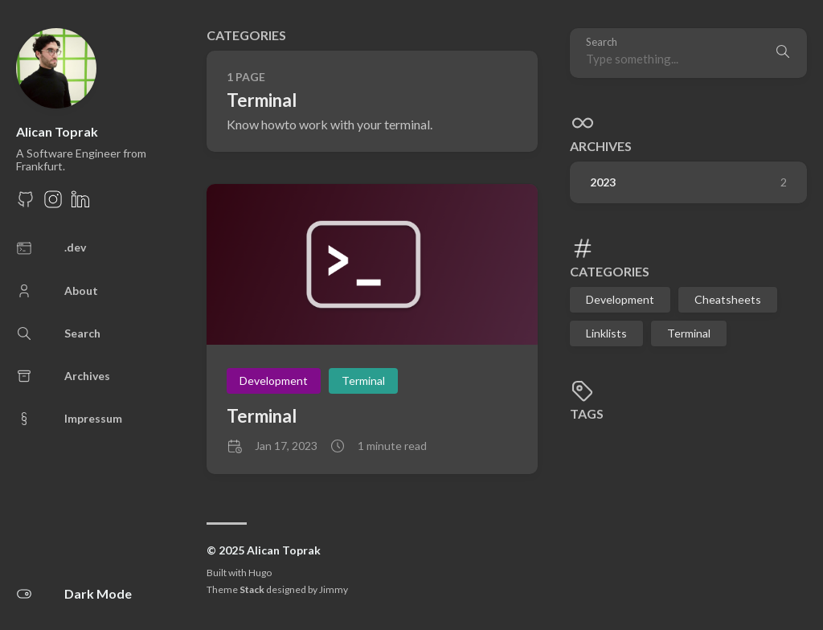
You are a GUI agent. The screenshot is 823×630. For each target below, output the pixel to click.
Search (601, 42)
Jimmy (333, 589)
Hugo (260, 573)
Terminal (688, 333)
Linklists (606, 333)
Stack (252, 589)
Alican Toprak (57, 131)
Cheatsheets (727, 299)
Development (620, 299)
